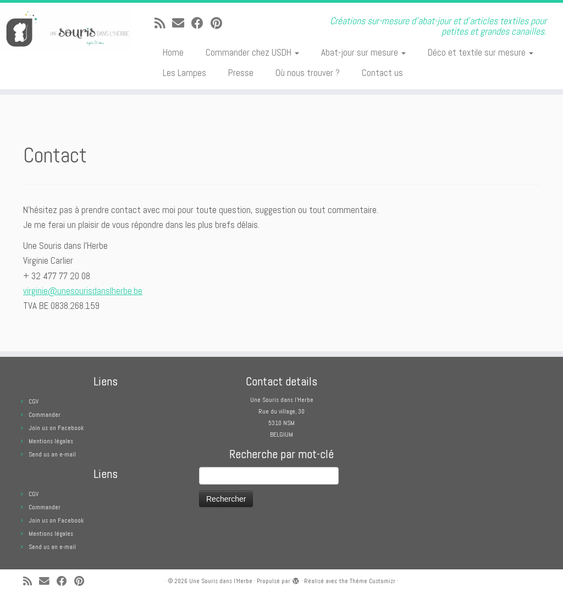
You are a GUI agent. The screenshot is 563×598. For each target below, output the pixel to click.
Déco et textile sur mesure (480, 52)
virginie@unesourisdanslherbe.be (82, 291)
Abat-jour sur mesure (363, 52)
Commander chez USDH (252, 52)
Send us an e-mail (52, 454)
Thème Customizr (372, 581)
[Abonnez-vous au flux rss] (163, 23)
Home (173, 52)
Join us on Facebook (56, 428)
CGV (33, 401)
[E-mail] (181, 23)
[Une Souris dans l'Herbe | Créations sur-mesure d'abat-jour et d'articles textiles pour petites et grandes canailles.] (66, 29)
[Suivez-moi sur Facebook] (201, 23)
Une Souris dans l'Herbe (220, 581)
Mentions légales (51, 441)
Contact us (382, 73)
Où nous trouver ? (307, 73)
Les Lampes (184, 73)
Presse (240, 73)
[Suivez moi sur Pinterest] (220, 23)
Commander (44, 414)
